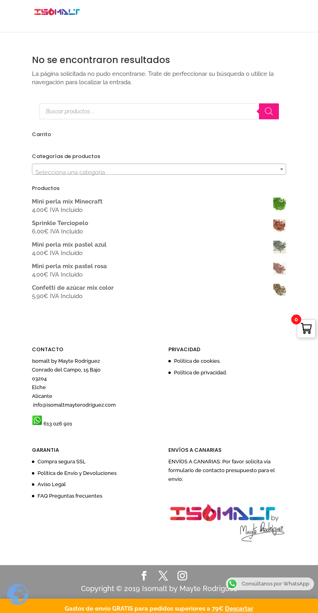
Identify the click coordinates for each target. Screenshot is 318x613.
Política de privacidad (200, 373)
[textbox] (159, 172)
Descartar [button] (239, 608)
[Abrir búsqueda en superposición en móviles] (159, 111)
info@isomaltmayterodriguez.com (74, 405)
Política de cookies (196, 361)
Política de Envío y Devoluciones (77, 473)
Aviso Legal (52, 484)
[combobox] (159, 169)
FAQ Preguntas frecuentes (70, 496)
